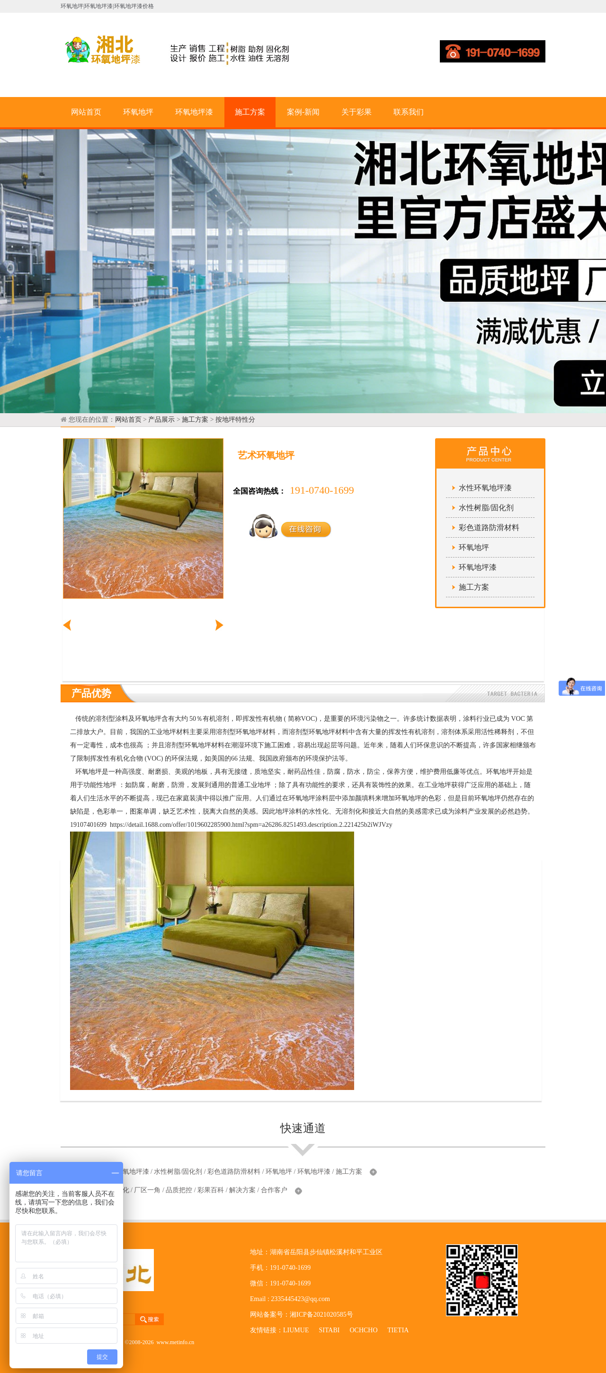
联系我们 (408, 112)
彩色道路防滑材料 (489, 527)
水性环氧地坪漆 (485, 488)
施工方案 (250, 112)
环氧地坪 (138, 112)
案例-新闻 (303, 112)
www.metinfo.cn (175, 1342)
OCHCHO (363, 1330)
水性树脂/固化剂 (486, 508)
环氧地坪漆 (194, 112)
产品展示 (161, 419)
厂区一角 (147, 1190)
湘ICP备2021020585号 (321, 1314)
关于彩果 (356, 112)
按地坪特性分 (235, 419)
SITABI (329, 1330)
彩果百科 (210, 1190)
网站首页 (86, 112)
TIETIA (397, 1330)
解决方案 (242, 1190)
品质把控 (179, 1190)
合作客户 (274, 1190)
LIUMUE (296, 1330)
